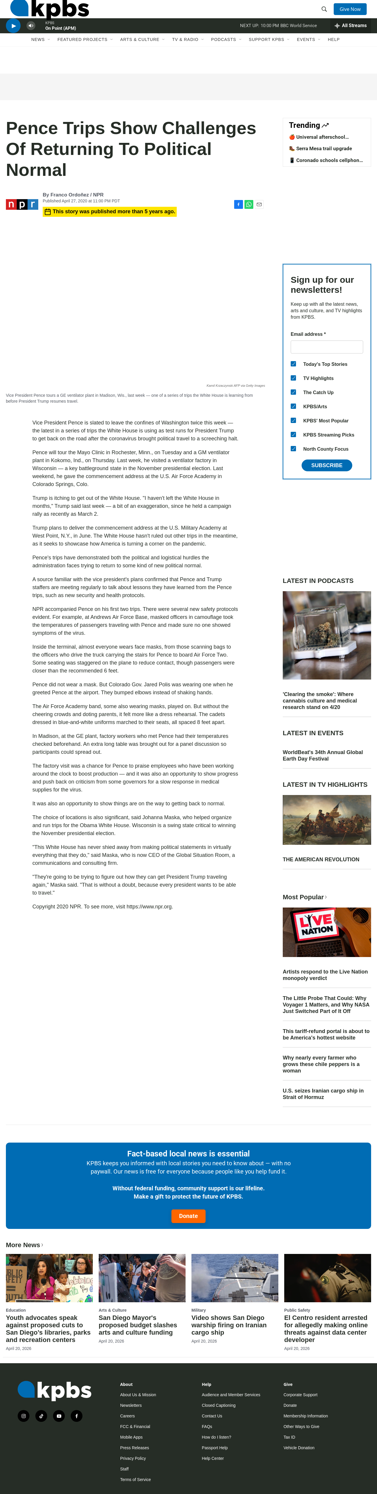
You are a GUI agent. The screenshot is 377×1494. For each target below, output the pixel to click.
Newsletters (131, 1405)
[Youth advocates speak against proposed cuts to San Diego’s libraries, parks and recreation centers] (49, 1278)
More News (25, 1245)
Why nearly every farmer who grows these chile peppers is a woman (321, 1064)
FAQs (207, 1426)
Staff (124, 1469)
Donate (188, 1215)
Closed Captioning (218, 1405)
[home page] (45, 16)
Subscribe (327, 465)
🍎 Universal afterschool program (317, 140)
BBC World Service (298, 42)
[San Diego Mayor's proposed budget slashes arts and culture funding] (142, 1278)
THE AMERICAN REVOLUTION (321, 859)
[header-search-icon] (326, 15)
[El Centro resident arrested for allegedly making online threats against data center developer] (327, 1278)
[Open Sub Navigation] (49, 61)
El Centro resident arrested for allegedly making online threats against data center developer (326, 1328)
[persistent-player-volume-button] (31, 42)
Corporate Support (301, 1394)
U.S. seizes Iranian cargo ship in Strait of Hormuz (323, 1094)
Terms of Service (135, 1479)
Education (16, 1310)
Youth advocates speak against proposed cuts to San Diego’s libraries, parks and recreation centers (48, 1328)
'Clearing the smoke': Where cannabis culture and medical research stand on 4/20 (320, 700)
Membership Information (306, 1416)
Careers (127, 1416)
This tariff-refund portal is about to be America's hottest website (326, 1034)
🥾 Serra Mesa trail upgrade (320, 148)
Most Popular (305, 897)
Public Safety (297, 1310)
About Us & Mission (138, 1394)
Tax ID (289, 1437)
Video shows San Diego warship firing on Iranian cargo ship (229, 1325)
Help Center (213, 1458)
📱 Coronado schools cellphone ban (325, 163)
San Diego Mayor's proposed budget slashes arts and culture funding (138, 1325)
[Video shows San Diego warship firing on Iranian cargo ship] (234, 1278)
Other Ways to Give (302, 1426)
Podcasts (223, 61)
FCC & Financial (135, 1426)
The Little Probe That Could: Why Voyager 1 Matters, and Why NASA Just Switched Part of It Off (326, 1004)
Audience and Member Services (231, 1394)
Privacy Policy (133, 1458)
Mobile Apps (131, 1437)
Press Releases (134, 1447)
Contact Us (212, 1416)
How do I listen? (216, 1437)
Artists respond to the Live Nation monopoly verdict (325, 975)
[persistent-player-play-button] (13, 43)
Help (334, 61)
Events (306, 61)
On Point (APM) (60, 45)
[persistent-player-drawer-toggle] (350, 42)
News (38, 61)
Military (198, 1310)
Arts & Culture (139, 61)
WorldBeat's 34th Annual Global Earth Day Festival (323, 755)
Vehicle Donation (299, 1447)
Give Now (353, 15)
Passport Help (215, 1447)
